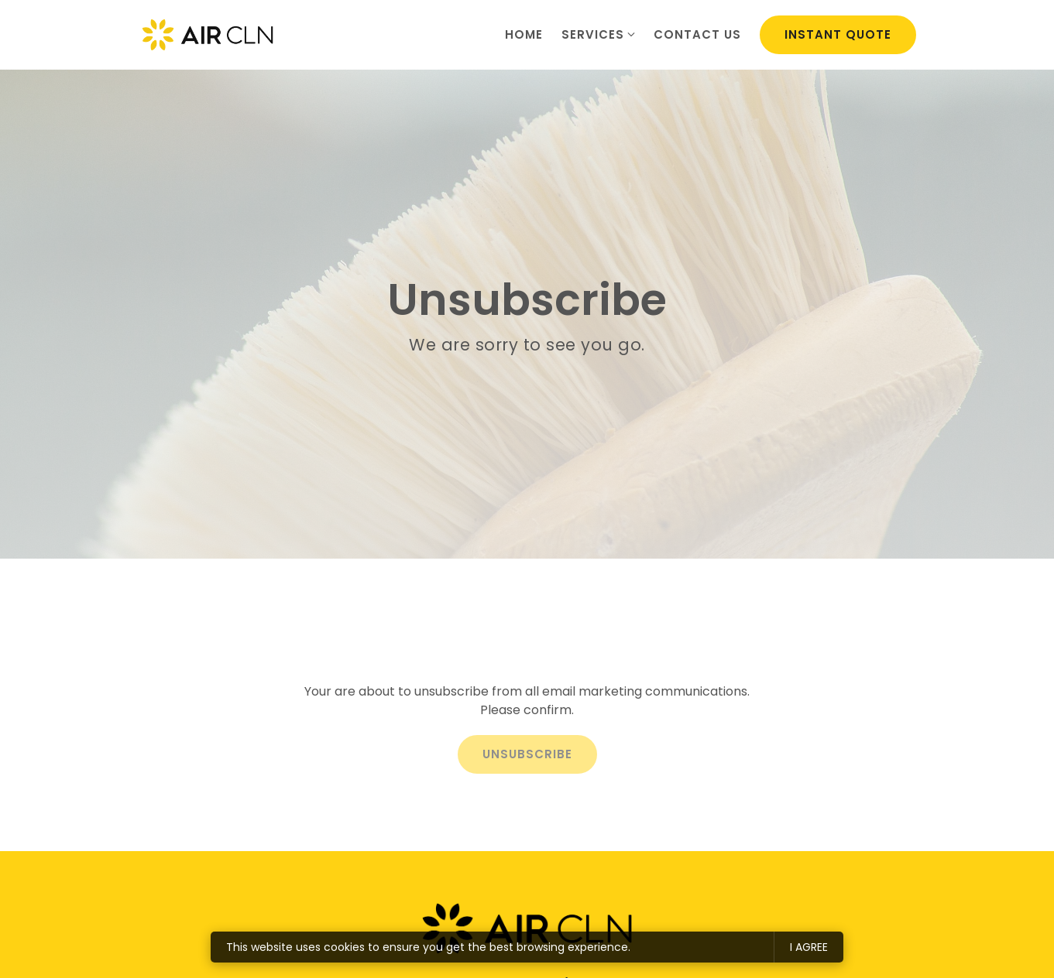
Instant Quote (837, 34)
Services (592, 34)
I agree (809, 947)
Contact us (697, 34)
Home (524, 34)
